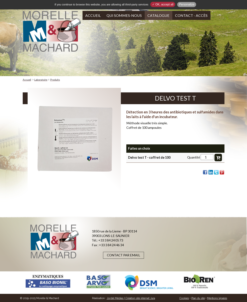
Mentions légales (217, 298)
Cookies (184, 298)
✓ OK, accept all (162, 4)
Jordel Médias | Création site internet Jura (131, 298)
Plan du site (198, 298)
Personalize (186, 4)
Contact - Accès (191, 15)
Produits (55, 79)
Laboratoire (40, 79)
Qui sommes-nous (124, 15)
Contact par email (123, 255)
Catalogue (158, 15)
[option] (48, 281)
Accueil (93, 15)
